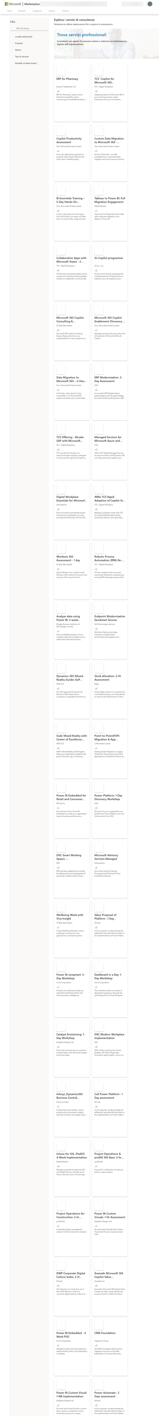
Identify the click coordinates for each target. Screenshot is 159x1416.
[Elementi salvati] (115, 4)
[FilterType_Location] (12, 36)
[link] (72, 93)
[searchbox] (32, 28)
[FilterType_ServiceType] (12, 56)
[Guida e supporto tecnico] (112, 4)
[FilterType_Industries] (12, 50)
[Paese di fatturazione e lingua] (132, 4)
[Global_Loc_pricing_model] (12, 63)
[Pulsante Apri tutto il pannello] (9, 11)
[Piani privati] (119, 4)
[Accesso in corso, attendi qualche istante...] (150, 4)
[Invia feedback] (108, 4)
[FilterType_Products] (12, 43)
